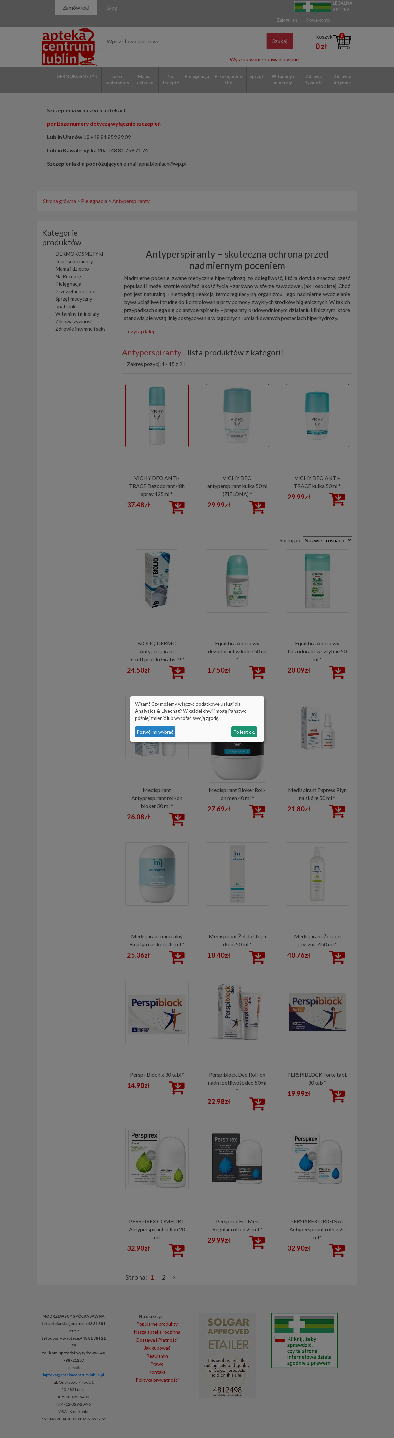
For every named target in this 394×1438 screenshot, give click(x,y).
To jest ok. (244, 732)
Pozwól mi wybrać (155, 732)
